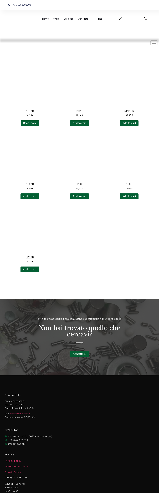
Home (45, 18)
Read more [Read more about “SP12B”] (29, 123)
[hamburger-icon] (153, 42)
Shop (56, 18)
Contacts (83, 18)
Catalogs (68, 18)
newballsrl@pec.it (20, 413)
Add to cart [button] (79, 123)
